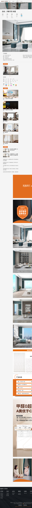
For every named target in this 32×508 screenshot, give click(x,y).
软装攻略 (7, 495)
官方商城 (14, 4)
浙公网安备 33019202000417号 (27, 503)
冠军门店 (18, 4)
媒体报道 (19, 494)
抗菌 (6, 83)
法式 (15, 81)
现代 (6, 81)
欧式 (13, 81)
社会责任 (25, 491)
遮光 (8, 83)
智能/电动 (11, 83)
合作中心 (21, 1)
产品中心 (17, 1)
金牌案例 (7, 494)
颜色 (3, 84)
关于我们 (13, 1)
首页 (9, 1)
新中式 (10, 81)
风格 (3, 81)
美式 (8, 82)
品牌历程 (1, 495)
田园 (6, 82)
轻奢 (8, 81)
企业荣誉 (1, 496)
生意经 (13, 494)
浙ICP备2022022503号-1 (19, 503)
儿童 (10, 82)
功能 (3, 83)
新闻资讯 (19, 491)
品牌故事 (1, 494)
